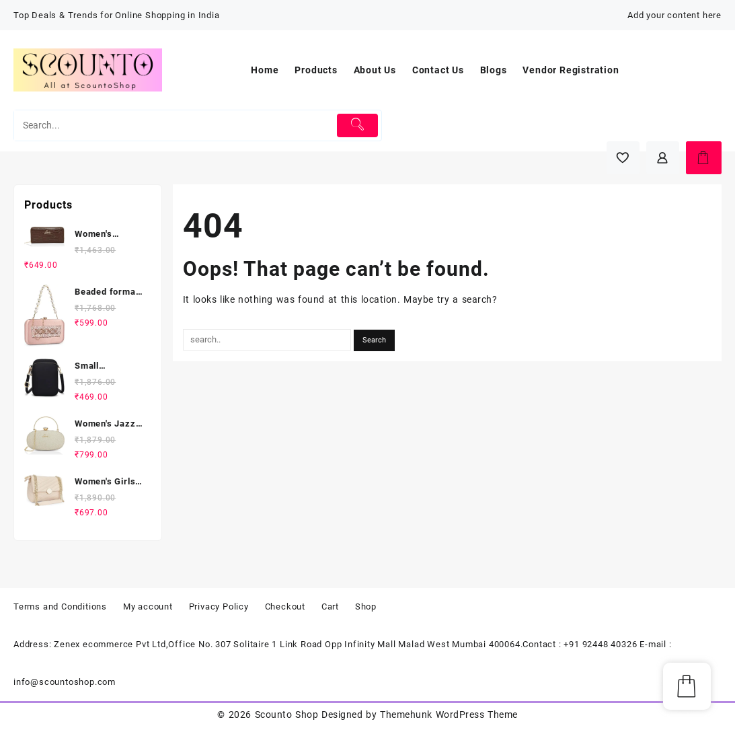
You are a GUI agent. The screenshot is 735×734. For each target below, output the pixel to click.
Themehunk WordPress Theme (448, 714)
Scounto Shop (286, 714)
